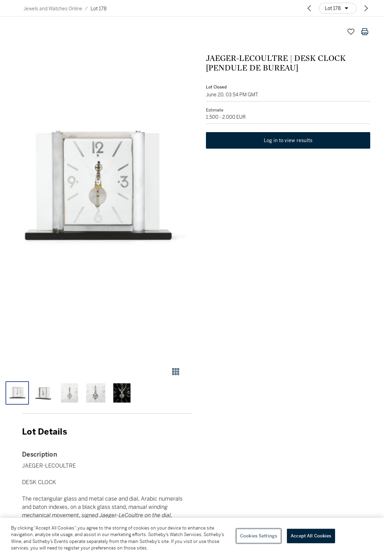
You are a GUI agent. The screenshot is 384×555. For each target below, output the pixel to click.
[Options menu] (337, 8)
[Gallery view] (175, 371)
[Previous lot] (309, 8)
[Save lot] (350, 31)
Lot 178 (99, 9)
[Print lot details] (364, 31)
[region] (192, 536)
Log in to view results (288, 140)
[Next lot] (366, 8)
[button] (96, 189)
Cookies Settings (258, 536)
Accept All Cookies (311, 536)
